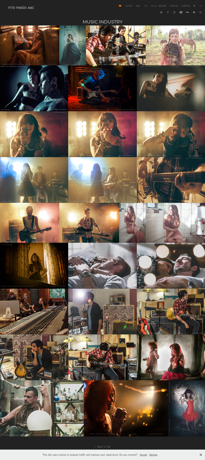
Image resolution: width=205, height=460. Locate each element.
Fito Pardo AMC (21, 8)
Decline (153, 454)
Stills (154, 6)
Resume (162, 5)
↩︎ (200, 6)
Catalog (174, 5)
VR (146, 6)
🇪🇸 (120, 5)
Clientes (185, 5)
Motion (129, 6)
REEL (138, 6)
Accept (143, 454)
